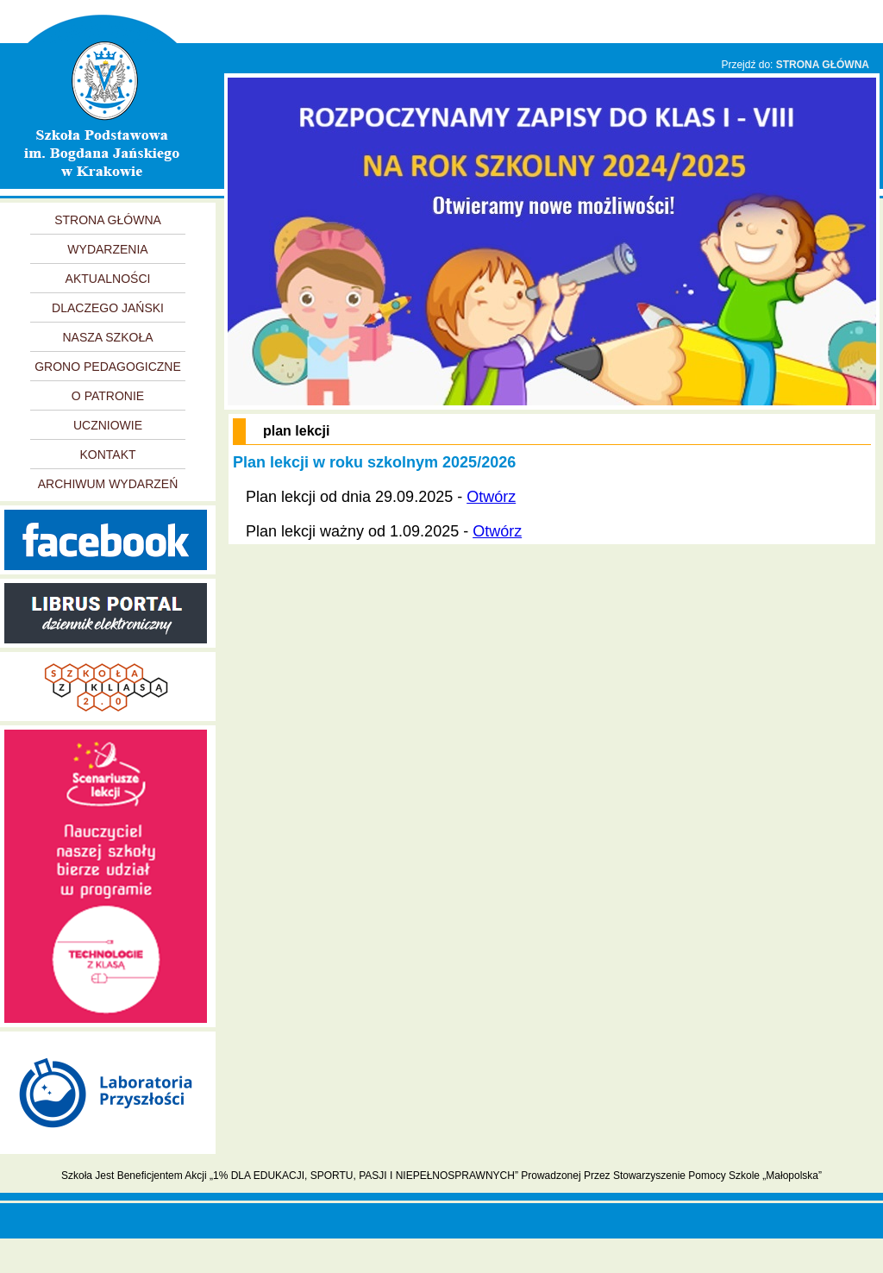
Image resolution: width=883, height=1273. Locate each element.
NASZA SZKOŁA (107, 337)
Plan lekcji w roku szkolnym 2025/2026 (374, 462)
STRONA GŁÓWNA (822, 65)
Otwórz (491, 496)
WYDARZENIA (107, 249)
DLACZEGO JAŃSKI (108, 308)
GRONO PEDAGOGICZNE (107, 366)
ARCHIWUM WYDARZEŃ (108, 484)
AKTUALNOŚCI (108, 278)
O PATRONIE (108, 396)
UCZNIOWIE (107, 425)
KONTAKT (107, 454)
